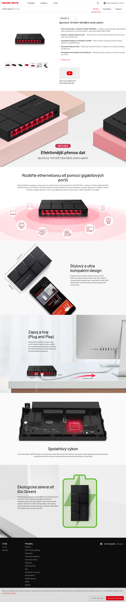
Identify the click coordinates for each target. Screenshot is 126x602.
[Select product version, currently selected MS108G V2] (68, 18)
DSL (26, 569)
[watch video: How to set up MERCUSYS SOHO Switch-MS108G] (69, 73)
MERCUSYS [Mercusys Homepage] (10, 3)
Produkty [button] (31, 3)
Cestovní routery (31, 560)
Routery (28, 547)
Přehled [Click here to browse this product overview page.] (96, 9)
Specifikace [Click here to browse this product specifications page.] (107, 9)
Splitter (28, 585)
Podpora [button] (44, 3)
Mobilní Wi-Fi (30, 575)
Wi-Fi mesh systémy (32, 550)
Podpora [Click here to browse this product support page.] (119, 9)
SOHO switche (7, 9)
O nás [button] (55, 3)
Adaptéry (28, 563)
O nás (4, 547)
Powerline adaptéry (32, 556)
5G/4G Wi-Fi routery (32, 572)
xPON (27, 582)
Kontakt (5, 550)
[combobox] (68, 18)
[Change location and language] (113, 3)
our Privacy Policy (8, 593)
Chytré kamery (30, 578)
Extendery (29, 553)
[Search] (98, 3)
